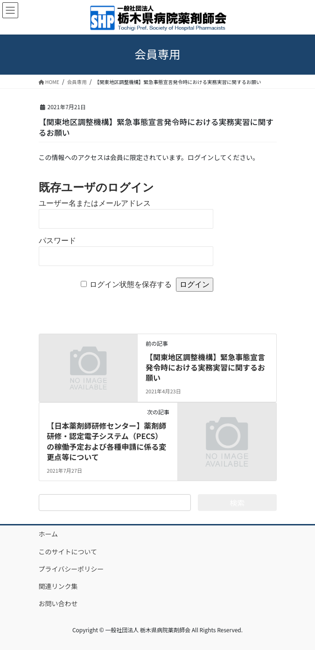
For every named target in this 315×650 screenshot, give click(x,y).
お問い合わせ (58, 603)
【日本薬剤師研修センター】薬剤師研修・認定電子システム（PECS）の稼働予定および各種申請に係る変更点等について (106, 441)
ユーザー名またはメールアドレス (95, 203)
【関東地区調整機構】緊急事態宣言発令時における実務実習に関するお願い (205, 367)
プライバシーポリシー (71, 568)
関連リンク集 (58, 586)
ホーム (48, 533)
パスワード (57, 241)
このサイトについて (68, 551)
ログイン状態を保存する (131, 284)
